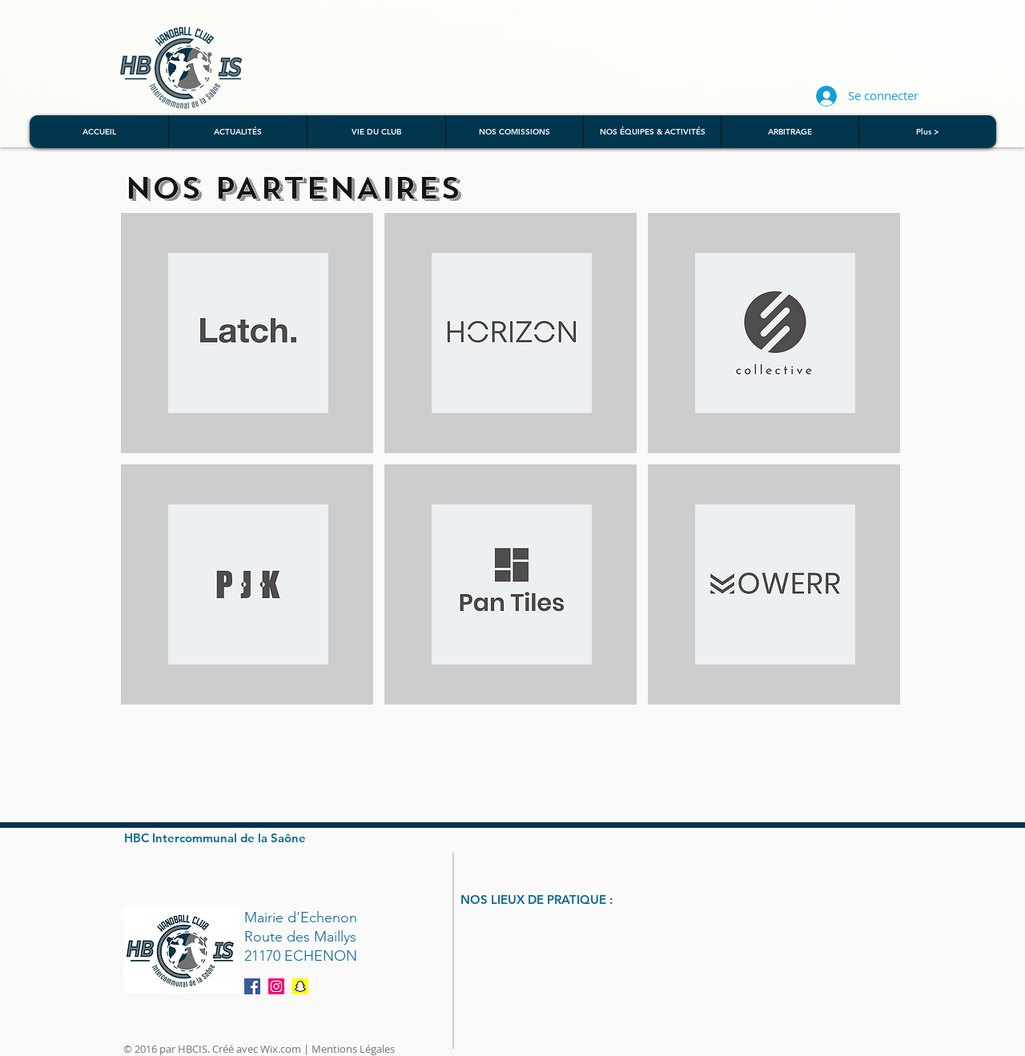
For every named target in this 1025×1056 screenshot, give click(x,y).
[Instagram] (276, 986)
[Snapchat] (300, 986)
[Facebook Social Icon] (252, 986)
